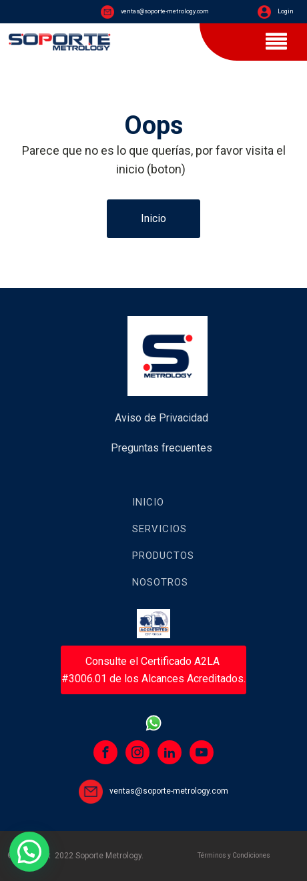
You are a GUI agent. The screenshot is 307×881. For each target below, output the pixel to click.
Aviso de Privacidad (161, 417)
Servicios (159, 529)
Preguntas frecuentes (161, 448)
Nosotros (160, 582)
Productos (163, 556)
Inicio (153, 218)
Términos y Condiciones (234, 855)
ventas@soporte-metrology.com (165, 11)
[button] (29, 852)
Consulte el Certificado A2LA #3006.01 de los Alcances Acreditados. (153, 670)
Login (286, 11)
